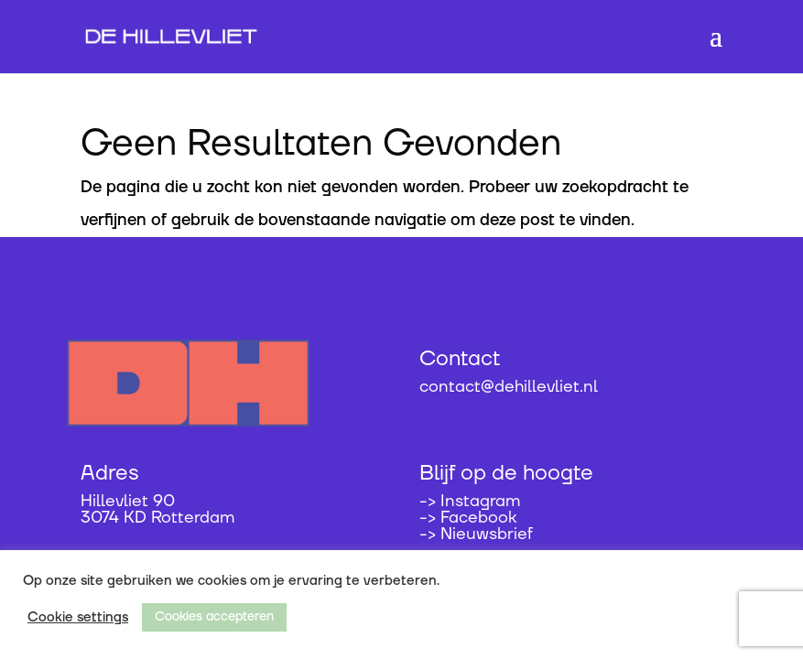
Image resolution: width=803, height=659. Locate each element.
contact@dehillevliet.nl (508, 386)
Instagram (480, 501)
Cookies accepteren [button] (214, 617)
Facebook (478, 517)
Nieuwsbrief (486, 534)
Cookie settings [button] (77, 618)
